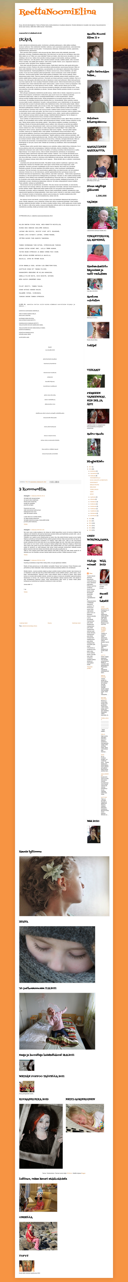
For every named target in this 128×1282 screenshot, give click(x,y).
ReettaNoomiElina (57, 12)
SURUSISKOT (94, 482)
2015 (90, 518)
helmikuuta (93, 513)
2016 (90, 469)
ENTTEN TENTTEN (104, 698)
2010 (90, 530)
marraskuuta (93, 473)
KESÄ (102, 755)
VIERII (92, 491)
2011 (90, 528)
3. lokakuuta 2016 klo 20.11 (37, 496)
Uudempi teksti (23, 623)
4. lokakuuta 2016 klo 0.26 (37, 529)
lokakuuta (93, 475)
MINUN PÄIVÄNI (94, 485)
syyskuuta (93, 497)
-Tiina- (91, 573)
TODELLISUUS (94, 489)
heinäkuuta (93, 501)
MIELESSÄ (93, 487)
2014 (90, 521)
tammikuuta (93, 515)
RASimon (69, 1173)
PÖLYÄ (103, 734)
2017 (90, 466)
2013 (90, 523)
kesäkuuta (93, 504)
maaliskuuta (93, 511)
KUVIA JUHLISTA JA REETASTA (99, 480)
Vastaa (25, 524)
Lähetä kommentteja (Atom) (29, 626)
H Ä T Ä (103, 655)
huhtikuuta (93, 508)
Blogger (83, 1173)
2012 (90, 525)
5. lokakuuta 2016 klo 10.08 (37, 560)
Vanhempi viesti (76, 623)
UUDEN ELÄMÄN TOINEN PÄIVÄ (103, 629)
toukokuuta (93, 506)
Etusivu (50, 623)
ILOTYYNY (104, 797)
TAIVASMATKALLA (95, 478)
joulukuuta (93, 471)
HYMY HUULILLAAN (104, 607)
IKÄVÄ (92, 494)
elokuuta (92, 499)
